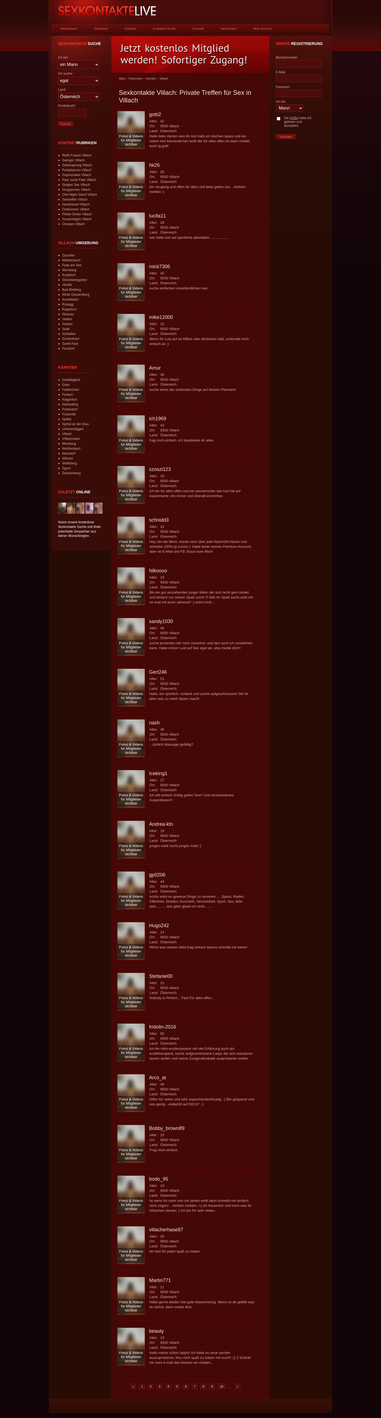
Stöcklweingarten (74, 280)
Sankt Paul (70, 344)
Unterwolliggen (73, 429)
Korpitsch (69, 275)
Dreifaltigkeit (71, 380)
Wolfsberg (69, 463)
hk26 (154, 165)
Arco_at (157, 1077)
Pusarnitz (69, 414)
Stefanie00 (161, 976)
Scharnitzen (70, 339)
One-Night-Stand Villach (79, 194)
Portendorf (69, 409)
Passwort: (283, 87)
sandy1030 (161, 621)
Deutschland (69, 28)
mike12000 (161, 317)
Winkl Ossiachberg (75, 295)
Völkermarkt (71, 439)
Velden (67, 319)
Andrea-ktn (161, 824)
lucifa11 (157, 216)
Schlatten (69, 334)
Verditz (67, 285)
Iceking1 (158, 773)
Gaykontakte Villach (76, 175)
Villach (67, 434)
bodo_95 (158, 1179)
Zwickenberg (71, 473)
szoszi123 (160, 469)
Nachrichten (229, 28)
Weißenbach (71, 260)
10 (221, 1386)
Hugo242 (159, 925)
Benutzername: (287, 57)
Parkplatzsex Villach (76, 170)
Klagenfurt (69, 399)
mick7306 (159, 266)
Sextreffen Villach (74, 199)
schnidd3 (159, 520)
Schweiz (130, 28)
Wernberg (69, 270)
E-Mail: (281, 72)
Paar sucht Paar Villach (79, 180)
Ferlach (67, 395)
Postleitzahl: (67, 106)
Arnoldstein (70, 299)
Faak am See (71, 265)
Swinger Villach (73, 160)
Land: (62, 90)
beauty (156, 1331)
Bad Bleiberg (71, 290)
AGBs (294, 118)
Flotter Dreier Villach (77, 214)
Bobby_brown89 (167, 1128)
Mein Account (262, 28)
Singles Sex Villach (76, 185)
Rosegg (67, 304)
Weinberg (69, 444)
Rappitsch (69, 309)
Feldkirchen (70, 390)
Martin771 (160, 1280)
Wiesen (67, 458)
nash (154, 722)
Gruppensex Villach (76, 190)
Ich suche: (65, 73)
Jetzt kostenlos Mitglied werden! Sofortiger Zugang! (183, 54)
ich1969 (157, 418)
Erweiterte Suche (164, 28)
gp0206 (157, 875)
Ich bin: (63, 57)
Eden (66, 385)
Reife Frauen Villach (77, 155)
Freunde (198, 28)
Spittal (66, 419)
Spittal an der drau (75, 424)
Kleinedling (70, 404)
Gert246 (158, 672)
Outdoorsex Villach (76, 209)
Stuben (67, 324)
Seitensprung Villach (77, 165)
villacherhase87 (166, 1229)
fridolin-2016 (162, 1027)
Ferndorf (68, 348)
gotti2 (155, 114)
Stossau (68, 314)
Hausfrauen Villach (76, 204)
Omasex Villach (73, 224)
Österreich (101, 28)
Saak (65, 329)
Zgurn (66, 468)
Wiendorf (68, 453)
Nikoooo (158, 570)
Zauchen (68, 255)
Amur (155, 368)
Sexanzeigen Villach (77, 219)
